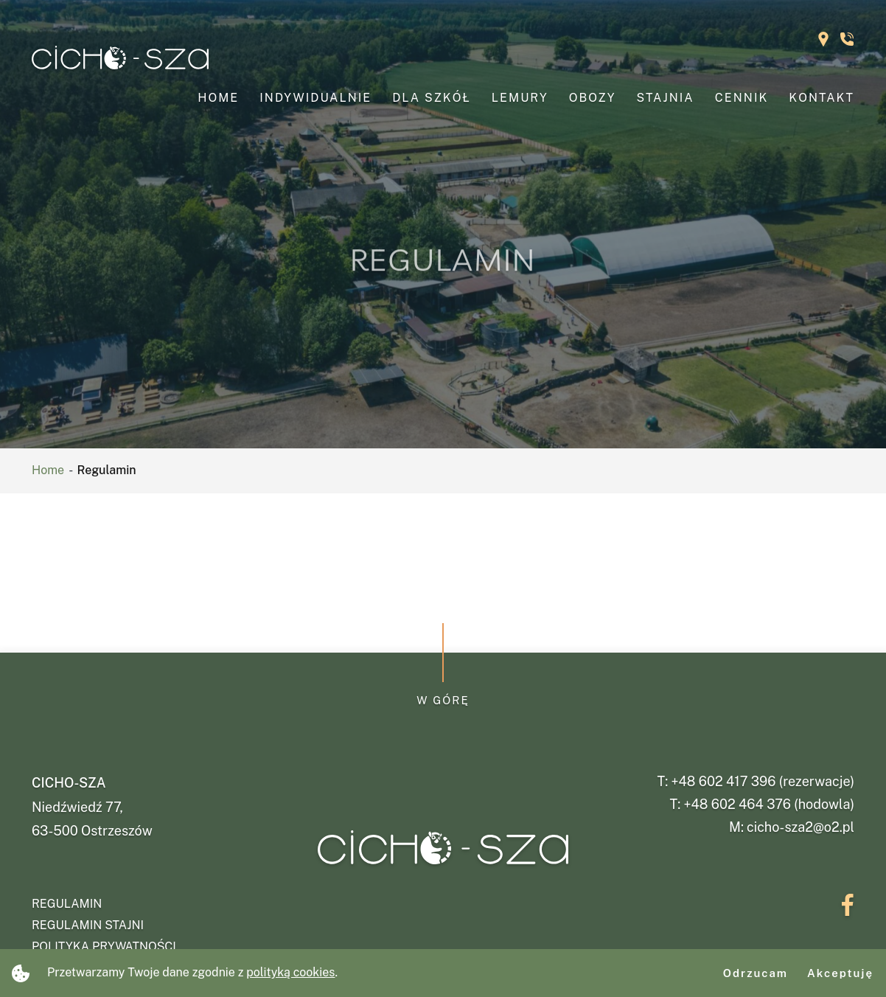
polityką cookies (290, 972)
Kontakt (821, 98)
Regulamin (67, 904)
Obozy (592, 98)
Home (218, 98)
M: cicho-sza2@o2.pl (791, 827)
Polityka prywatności (104, 946)
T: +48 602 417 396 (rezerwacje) (755, 781)
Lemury (520, 98)
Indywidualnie (315, 98)
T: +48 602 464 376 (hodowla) (762, 804)
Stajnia (665, 98)
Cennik (742, 98)
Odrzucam (755, 973)
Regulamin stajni (88, 925)
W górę (442, 700)
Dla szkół (431, 98)
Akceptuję (840, 973)
